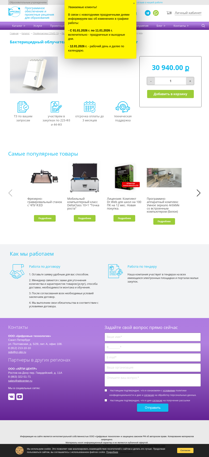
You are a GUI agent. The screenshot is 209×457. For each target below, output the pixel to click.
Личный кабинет (188, 13)
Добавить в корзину (170, 94)
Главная (14, 33)
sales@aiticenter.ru (20, 380)
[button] (198, 193)
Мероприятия (139, 26)
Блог (160, 26)
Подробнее (44, 218)
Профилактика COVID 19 (46, 33)
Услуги (37, 26)
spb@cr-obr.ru (17, 352)
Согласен (185, 450)
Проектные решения (63, 26)
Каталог (17, 26)
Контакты (180, 26)
